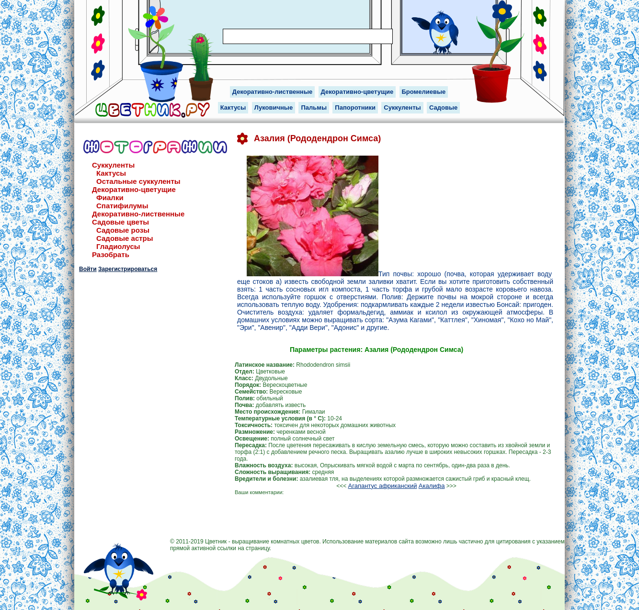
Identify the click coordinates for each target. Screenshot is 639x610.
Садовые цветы (120, 222)
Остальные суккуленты (138, 181)
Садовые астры (124, 238)
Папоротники (355, 107)
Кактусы (233, 107)
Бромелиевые (424, 91)
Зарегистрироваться (127, 269)
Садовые (443, 107)
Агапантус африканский (382, 485)
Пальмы (314, 107)
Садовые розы (122, 230)
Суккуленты (402, 107)
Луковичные (273, 107)
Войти (88, 269)
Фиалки (110, 197)
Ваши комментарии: (259, 492)
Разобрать (110, 254)
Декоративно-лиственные (272, 91)
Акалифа (432, 485)
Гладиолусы (118, 246)
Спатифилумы (122, 206)
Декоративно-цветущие (357, 91)
